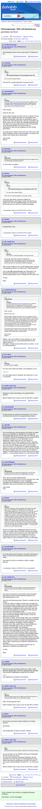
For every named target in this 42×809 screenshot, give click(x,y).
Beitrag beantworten (21, 56)
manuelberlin (9, 91)
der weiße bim (9, 242)
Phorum (12, 806)
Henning (7, 149)
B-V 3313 (7, 354)
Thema (25, 21)
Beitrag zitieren (34, 56)
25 (14, 39)
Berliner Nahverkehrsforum (15, 21)
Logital (6, 661)
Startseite (3, 21)
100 (19, 39)
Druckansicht (21, 785)
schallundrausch (10, 290)
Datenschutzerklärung (20, 804)
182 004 (7, 425)
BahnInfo (35, 806)
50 (16, 39)
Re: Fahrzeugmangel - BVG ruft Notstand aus (14, 46)
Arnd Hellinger (9, 462)
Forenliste (6, 36)
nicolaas (7, 63)
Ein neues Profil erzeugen (34, 1)
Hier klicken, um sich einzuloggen (12, 797)
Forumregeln (32, 804)
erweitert (38, 26)
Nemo (6, 714)
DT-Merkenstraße (10, 45)
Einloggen (21, 1)
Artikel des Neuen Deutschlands (17, 102)
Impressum (9, 804)
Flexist (15, 32)
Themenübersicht (17, 36)
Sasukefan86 (9, 407)
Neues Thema (29, 36)
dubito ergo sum (10, 386)
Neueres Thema (7, 781)
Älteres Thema (19, 781)
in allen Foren (24, 39)
